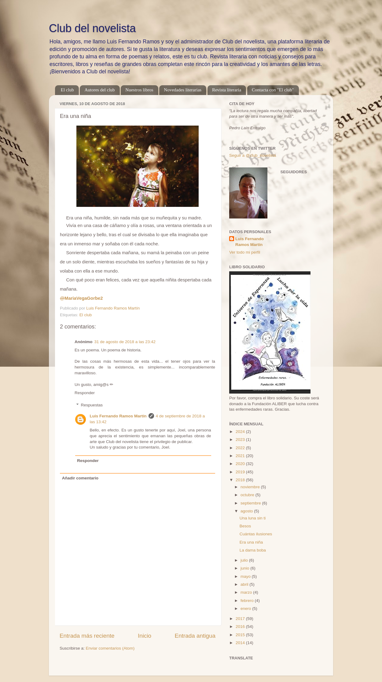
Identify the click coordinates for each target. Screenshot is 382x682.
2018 (241, 480)
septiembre (251, 503)
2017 (241, 618)
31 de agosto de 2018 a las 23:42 (125, 341)
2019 (241, 472)
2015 (241, 634)
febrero (248, 600)
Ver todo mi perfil (244, 252)
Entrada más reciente (87, 635)
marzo (247, 592)
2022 (241, 448)
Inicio (144, 635)
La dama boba (253, 550)
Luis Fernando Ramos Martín (118, 416)
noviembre (251, 487)
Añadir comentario (80, 478)
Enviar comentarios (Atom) (110, 648)
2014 (241, 642)
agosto (247, 511)
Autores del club (99, 89)
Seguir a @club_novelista (252, 155)
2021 (241, 455)
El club (67, 89)
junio (245, 568)
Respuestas (92, 405)
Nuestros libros (139, 89)
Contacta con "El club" (273, 89)
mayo (246, 576)
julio (245, 560)
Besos (245, 526)
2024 (241, 431)
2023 (241, 439)
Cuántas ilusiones (256, 534)
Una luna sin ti (253, 518)
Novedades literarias (182, 89)
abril (245, 584)
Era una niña (251, 542)
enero (246, 608)
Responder (85, 393)
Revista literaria (226, 89)
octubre (248, 495)
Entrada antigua (195, 635)
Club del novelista (92, 28)
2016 (241, 626)
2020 (241, 463)
